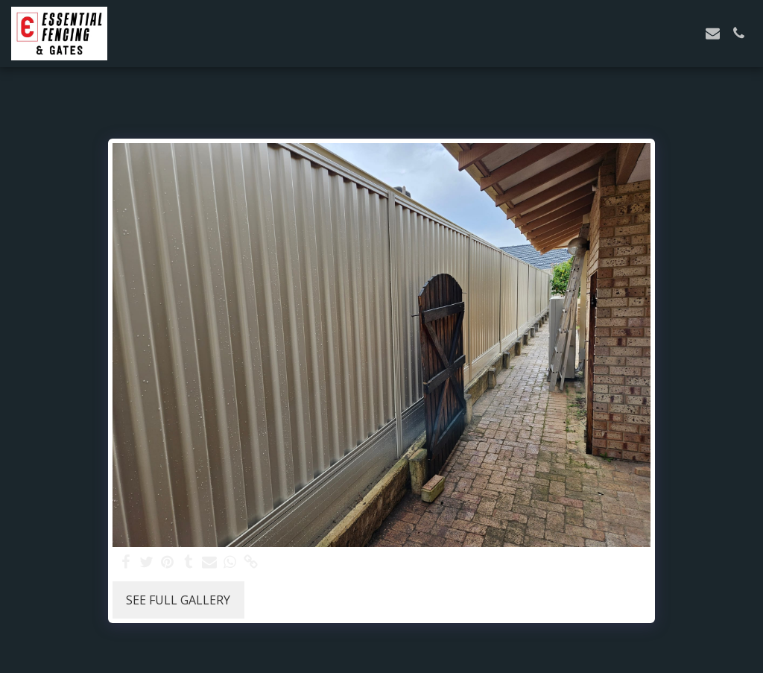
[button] (712, 33)
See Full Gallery (178, 600)
